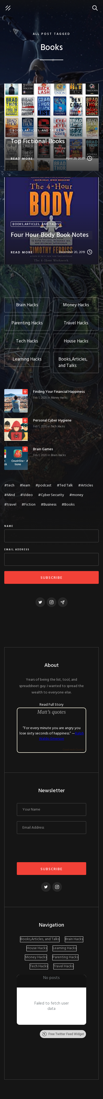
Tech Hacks (58, 426)
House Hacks (37, 948)
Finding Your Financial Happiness (59, 392)
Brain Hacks (58, 455)
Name (8, 526)
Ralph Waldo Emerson (61, 736)
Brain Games (43, 449)
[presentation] (57, 849)
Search (96, 5)
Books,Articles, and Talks (39, 939)
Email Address (16, 550)
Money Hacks (59, 398)
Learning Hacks (64, 948)
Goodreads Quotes (73, 749)
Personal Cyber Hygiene (52, 420)
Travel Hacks (63, 966)
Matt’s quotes (51, 712)
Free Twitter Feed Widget (63, 1034)
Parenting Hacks (65, 957)
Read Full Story (51, 705)
